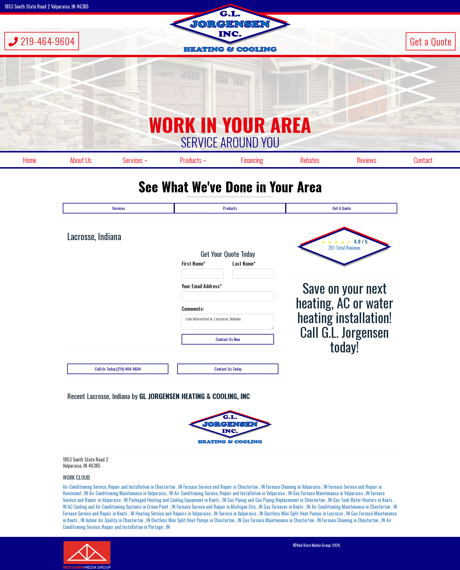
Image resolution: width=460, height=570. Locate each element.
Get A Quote (341, 208)
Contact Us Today (227, 369)
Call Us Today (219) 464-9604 (118, 369)
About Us (81, 160)
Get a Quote (430, 41)
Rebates (309, 160)
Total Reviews (344, 247)
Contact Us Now (228, 339)
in (123, 486)
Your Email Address (202, 286)
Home (29, 160)
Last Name (244, 263)
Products (193, 160)
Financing (252, 160)
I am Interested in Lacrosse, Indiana (228, 322)
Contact (423, 160)
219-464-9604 (42, 41)
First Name (193, 263)
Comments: (193, 309)
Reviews (366, 160)
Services (135, 160)
